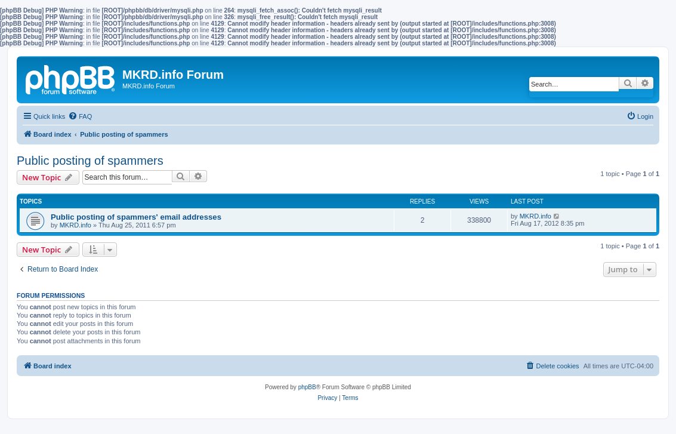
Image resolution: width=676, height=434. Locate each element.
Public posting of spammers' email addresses (136, 217)
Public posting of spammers (90, 160)
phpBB (307, 387)
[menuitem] (80, 116)
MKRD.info (75, 225)
